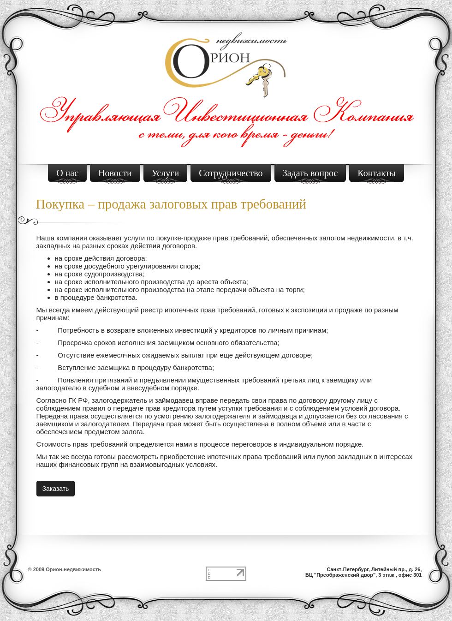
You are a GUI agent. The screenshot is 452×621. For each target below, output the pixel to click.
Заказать (55, 488)
